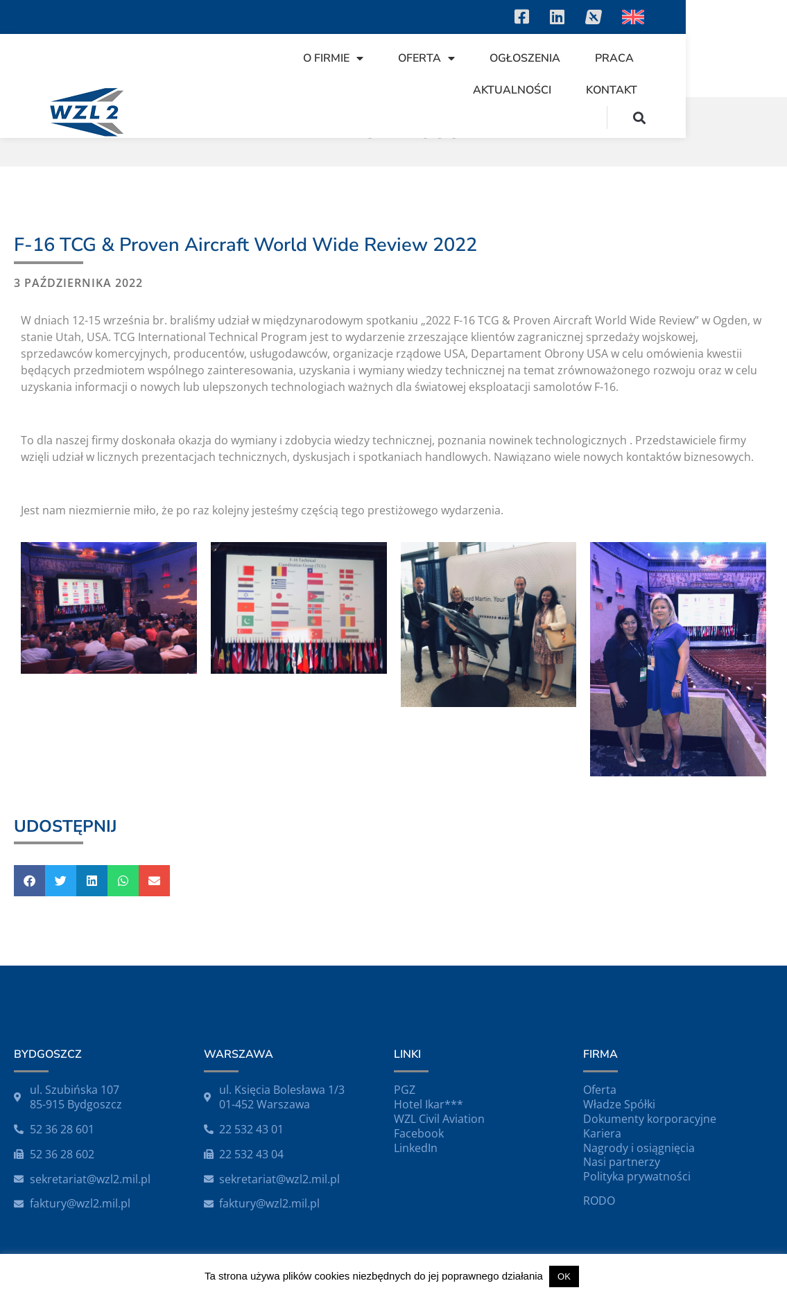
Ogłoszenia (513, 58)
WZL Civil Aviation (439, 1118)
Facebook (419, 1133)
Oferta (414, 58)
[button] (740, 117)
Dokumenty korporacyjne (649, 1118)
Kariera (602, 1133)
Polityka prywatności (637, 1176)
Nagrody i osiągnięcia (639, 1148)
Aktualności (696, 58)
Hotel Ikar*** (428, 1104)
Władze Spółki (619, 1104)
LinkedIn (416, 1148)
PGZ (404, 1089)
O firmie (321, 58)
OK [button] (564, 1276)
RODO (599, 1200)
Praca (602, 58)
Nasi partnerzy (621, 1161)
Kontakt (712, 90)
